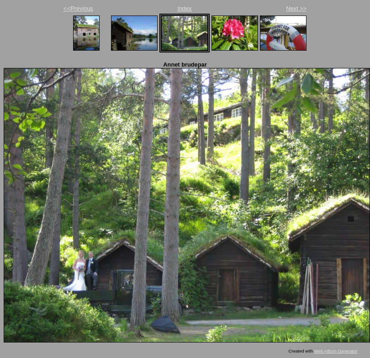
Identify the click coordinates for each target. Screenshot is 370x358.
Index (184, 8)
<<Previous (78, 8)
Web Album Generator (336, 350)
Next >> (296, 8)
